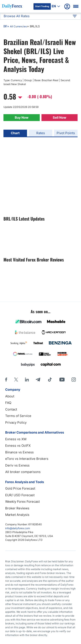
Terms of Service (18, 416)
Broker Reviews (17, 508)
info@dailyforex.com (17, 528)
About (9, 396)
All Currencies (18, 26)
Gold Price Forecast (20, 488)
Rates (40, 133)
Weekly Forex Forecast (22, 501)
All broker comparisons (23, 472)
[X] (16, 379)
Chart (15, 133)
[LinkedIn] (27, 379)
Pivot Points (66, 133)
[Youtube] (62, 379)
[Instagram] (73, 379)
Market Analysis (17, 515)
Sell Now (59, 117)
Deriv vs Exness (17, 465)
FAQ (8, 403)
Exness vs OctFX (18, 445)
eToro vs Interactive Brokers (26, 459)
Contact (11, 409)
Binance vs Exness (19, 452)
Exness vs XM (15, 439)
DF (5, 26)
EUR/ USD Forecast (20, 495)
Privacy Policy (16, 422)
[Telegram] (38, 379)
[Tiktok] (49, 379)
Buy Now (22, 117)
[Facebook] (6, 379)
